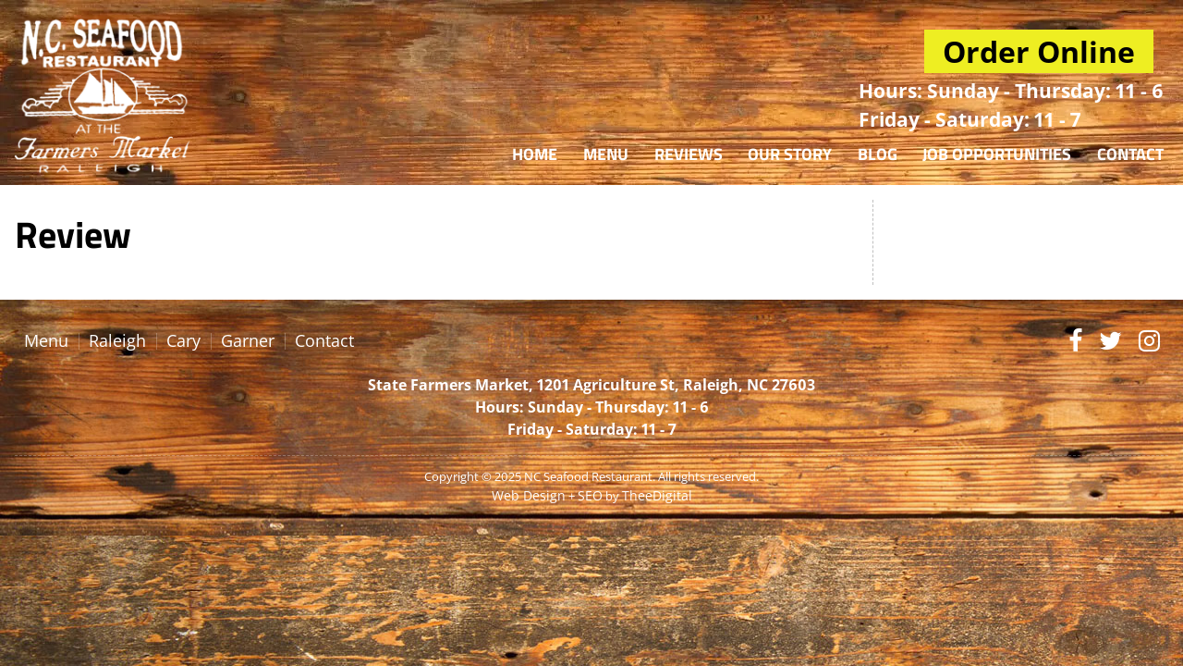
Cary (183, 340)
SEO (590, 495)
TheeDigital (657, 495)
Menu (605, 154)
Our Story (790, 154)
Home (534, 154)
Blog (877, 154)
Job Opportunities (996, 154)
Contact (1130, 154)
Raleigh (117, 340)
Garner (247, 340)
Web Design (529, 495)
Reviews (688, 154)
